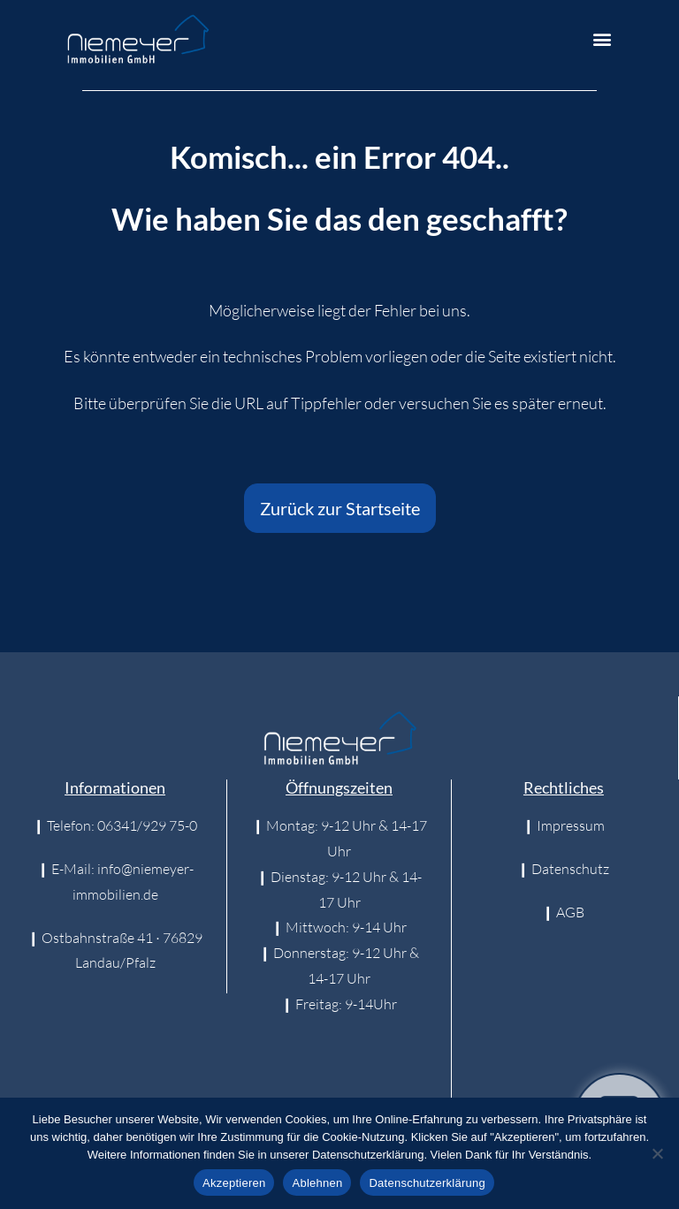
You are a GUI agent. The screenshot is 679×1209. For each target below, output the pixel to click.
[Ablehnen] (657, 1153)
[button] (602, 39)
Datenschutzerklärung (426, 1183)
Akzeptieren (233, 1183)
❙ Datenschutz (563, 869)
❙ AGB (563, 912)
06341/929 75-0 (147, 825)
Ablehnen (317, 1183)
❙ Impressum (564, 825)
